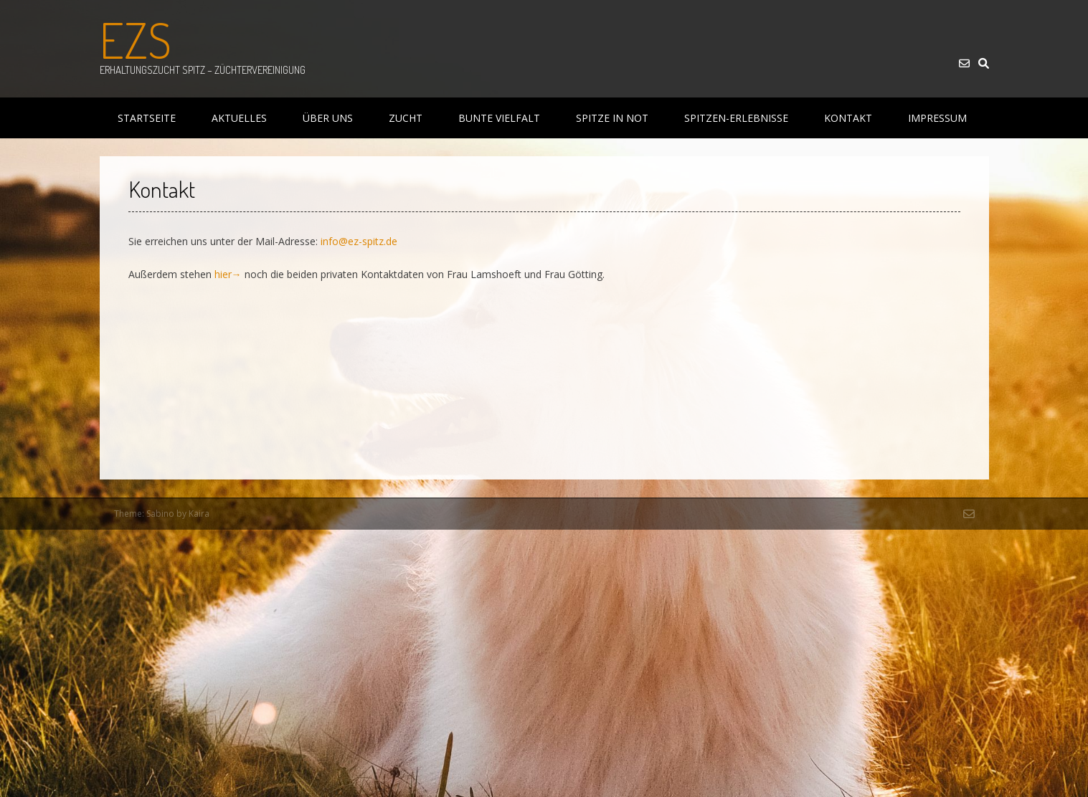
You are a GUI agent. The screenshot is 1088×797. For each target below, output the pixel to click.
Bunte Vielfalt (499, 118)
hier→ (228, 274)
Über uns (328, 118)
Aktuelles (239, 118)
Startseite (147, 118)
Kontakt (848, 118)
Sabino (160, 513)
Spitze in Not (612, 118)
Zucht (405, 118)
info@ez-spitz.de (359, 241)
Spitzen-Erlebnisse (736, 118)
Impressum (937, 118)
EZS (135, 39)
